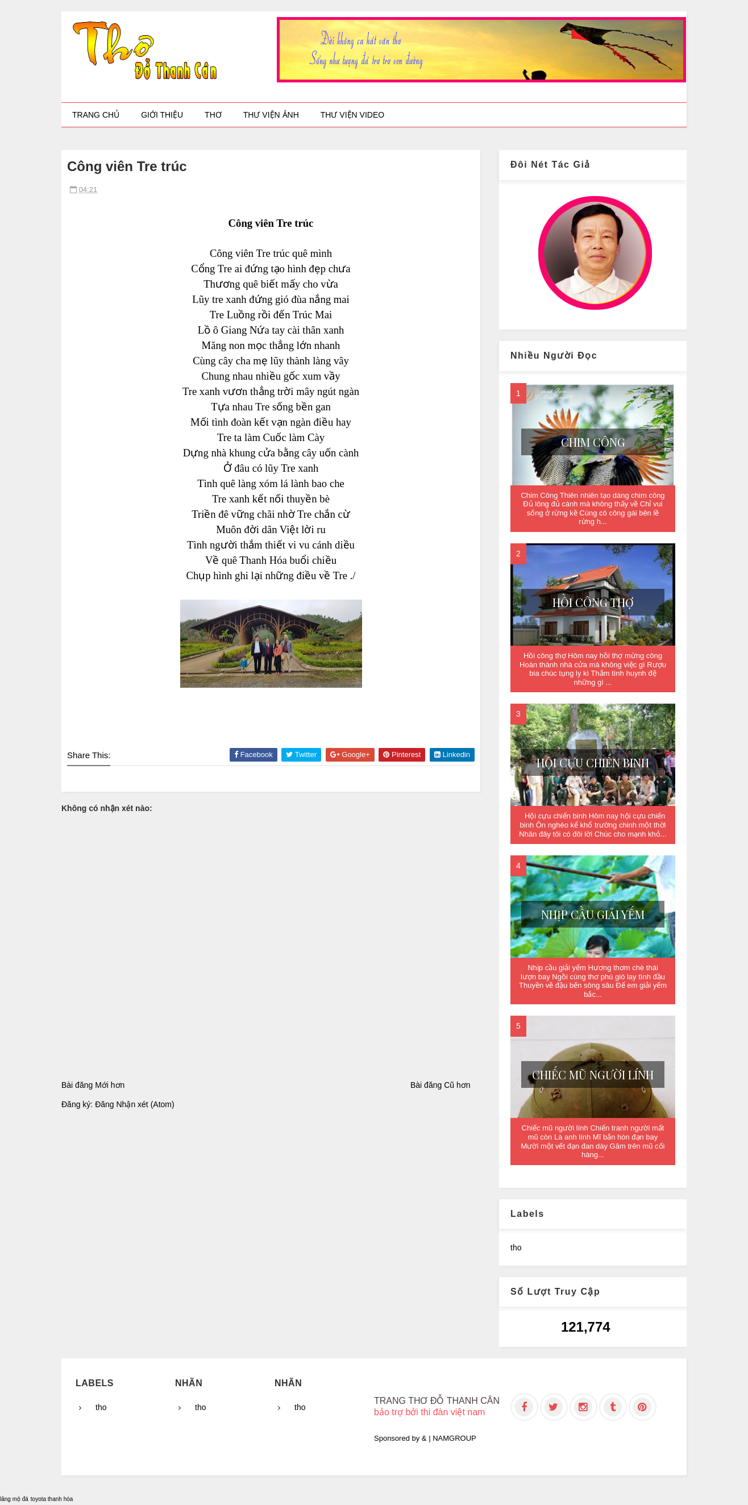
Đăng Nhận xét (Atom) (134, 1104)
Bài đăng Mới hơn (92, 1085)
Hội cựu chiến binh (593, 762)
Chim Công (593, 442)
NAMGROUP (454, 1438)
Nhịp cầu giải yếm (593, 914)
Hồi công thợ (593, 602)
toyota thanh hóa (52, 1499)
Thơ (213, 114)
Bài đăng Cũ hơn (440, 1085)
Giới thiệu (162, 114)
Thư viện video (352, 114)
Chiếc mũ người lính (593, 1074)
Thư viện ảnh (271, 114)
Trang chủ (95, 114)
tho (515, 1247)
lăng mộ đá (14, 1499)
